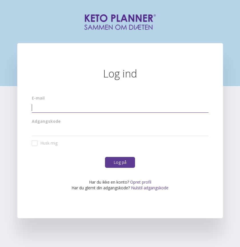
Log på (120, 162)
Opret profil (140, 182)
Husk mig (44, 143)
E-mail (38, 98)
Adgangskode (46, 121)
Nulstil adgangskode (149, 187)
